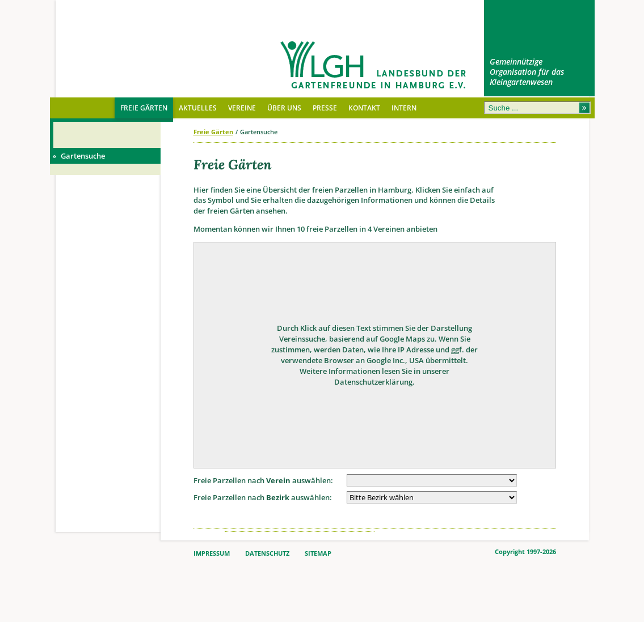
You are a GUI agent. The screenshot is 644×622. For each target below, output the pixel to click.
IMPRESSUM (211, 553)
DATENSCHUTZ (267, 553)
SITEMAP (318, 553)
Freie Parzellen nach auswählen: (263, 480)
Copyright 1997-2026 (525, 552)
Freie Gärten (213, 131)
